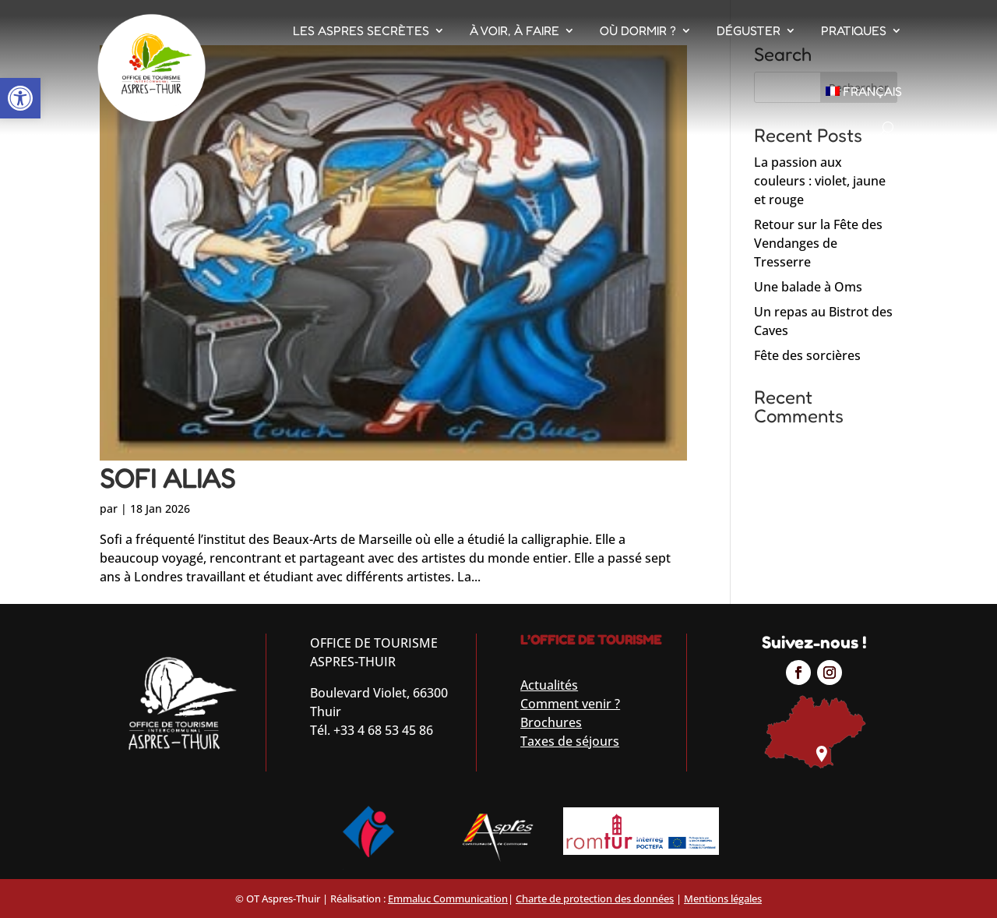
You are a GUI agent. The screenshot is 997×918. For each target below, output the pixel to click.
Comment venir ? (570, 703)
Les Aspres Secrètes (361, 30)
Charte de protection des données (595, 899)
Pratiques (853, 30)
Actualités (549, 685)
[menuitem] (864, 91)
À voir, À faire (514, 30)
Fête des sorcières (807, 355)
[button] (20, 98)
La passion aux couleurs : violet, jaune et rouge (820, 181)
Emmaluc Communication (448, 899)
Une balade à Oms (808, 286)
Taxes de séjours (569, 741)
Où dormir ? (638, 30)
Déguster (748, 30)
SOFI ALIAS (167, 478)
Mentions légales (723, 899)
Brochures (551, 722)
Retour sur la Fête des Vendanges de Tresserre (818, 243)
